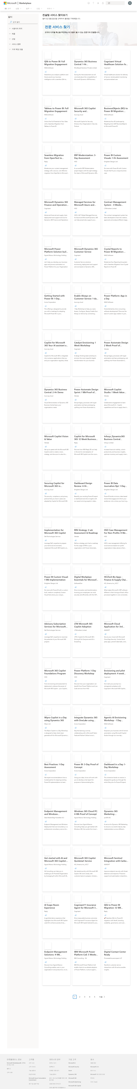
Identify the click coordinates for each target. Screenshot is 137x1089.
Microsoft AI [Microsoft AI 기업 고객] (71, 1063)
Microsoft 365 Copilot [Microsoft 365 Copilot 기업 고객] (74, 1086)
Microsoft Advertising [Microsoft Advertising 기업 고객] (74, 1082)
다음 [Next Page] (101, 997)
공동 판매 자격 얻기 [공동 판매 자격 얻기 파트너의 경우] (55, 1084)
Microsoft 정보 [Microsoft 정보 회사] (94, 1067)
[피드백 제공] (89, 3)
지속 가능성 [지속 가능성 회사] (93, 1082)
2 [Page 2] (79, 997)
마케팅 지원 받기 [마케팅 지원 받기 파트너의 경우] (54, 1070)
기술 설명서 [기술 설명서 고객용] (32, 1070)
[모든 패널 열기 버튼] (8, 8)
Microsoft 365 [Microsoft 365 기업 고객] (72, 1078)
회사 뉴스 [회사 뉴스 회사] (93, 1070)
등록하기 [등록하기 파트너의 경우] (52, 1067)
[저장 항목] (98, 3)
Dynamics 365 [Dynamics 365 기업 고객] (72, 1074)
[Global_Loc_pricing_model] (9, 49)
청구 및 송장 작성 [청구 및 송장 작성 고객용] (34, 1084)
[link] (56, 72)
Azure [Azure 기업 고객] (70, 1070)
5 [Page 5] (94, 997)
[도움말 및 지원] (93, 3)
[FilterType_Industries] (9, 38)
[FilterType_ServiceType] (9, 44)
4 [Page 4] (89, 997)
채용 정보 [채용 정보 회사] (93, 1063)
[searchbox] (25, 22)
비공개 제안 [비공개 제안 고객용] (32, 1074)
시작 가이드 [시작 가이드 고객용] (32, 1067)
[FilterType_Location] (9, 28)
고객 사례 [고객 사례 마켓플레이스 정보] (9, 1072)
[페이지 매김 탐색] (89, 998)
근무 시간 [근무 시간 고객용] (31, 1063)
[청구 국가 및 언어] (115, 3)
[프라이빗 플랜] (103, 3)
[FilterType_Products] (9, 33)
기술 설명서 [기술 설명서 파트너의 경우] (52, 1074)
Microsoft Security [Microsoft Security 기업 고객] (73, 1067)
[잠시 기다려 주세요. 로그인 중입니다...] (130, 3)
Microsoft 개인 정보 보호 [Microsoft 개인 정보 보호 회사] (97, 1074)
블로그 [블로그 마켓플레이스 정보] (9, 1068)
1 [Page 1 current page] (74, 997)
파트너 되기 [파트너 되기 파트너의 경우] (52, 1063)
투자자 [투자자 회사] (92, 1078)
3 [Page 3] (84, 997)
